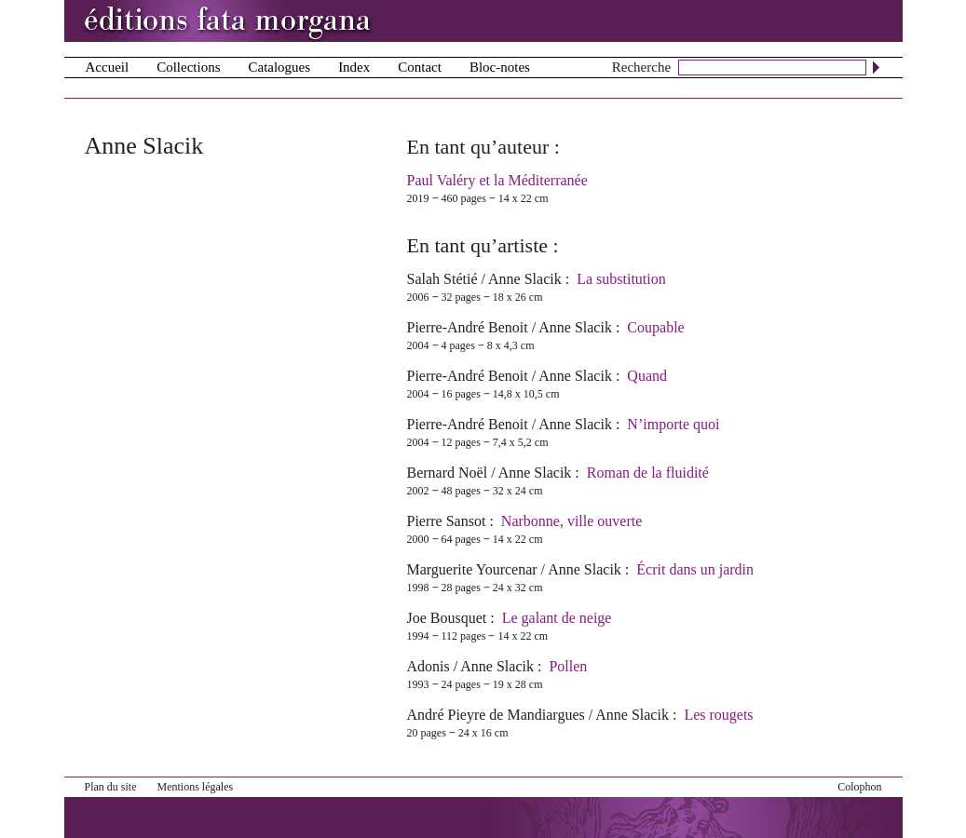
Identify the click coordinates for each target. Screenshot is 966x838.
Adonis (428, 666)
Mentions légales (195, 786)
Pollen (568, 666)
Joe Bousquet (447, 618)
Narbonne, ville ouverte (572, 521)
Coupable (655, 327)
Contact (420, 67)
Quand (647, 376)
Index (354, 67)
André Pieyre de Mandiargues (496, 715)
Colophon (859, 786)
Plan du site (111, 786)
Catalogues (279, 67)
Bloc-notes (499, 67)
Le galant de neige (557, 618)
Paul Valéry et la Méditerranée (497, 180)
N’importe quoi (673, 424)
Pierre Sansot (446, 521)
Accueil (107, 67)
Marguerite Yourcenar (472, 569)
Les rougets (718, 715)
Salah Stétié (442, 279)
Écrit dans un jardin (695, 569)
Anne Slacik (525, 279)
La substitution (621, 279)
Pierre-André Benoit (467, 327)
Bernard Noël (447, 472)
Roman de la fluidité (648, 472)
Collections (188, 67)
